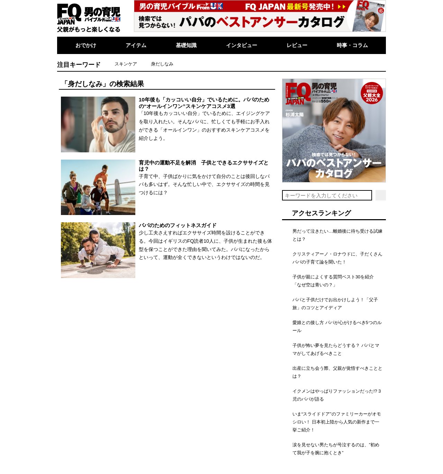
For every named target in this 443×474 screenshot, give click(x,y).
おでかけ (85, 45)
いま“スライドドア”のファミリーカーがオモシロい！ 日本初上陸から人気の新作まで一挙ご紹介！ (336, 421)
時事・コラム (352, 45)
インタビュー (241, 45)
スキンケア (126, 63)
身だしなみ (162, 63)
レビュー (297, 45)
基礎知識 (186, 45)
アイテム (136, 45)
